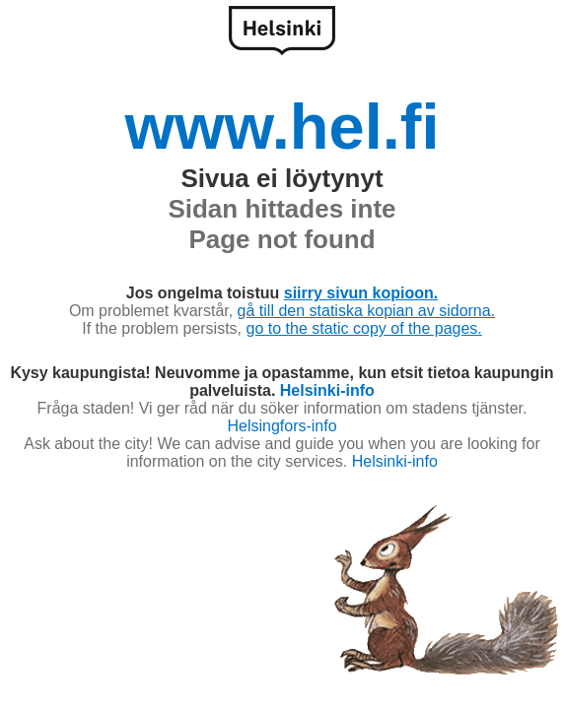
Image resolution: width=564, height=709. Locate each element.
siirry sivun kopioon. (361, 293)
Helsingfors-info (281, 426)
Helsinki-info (327, 390)
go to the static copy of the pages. (364, 328)
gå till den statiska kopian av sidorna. (366, 310)
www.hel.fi (281, 126)
